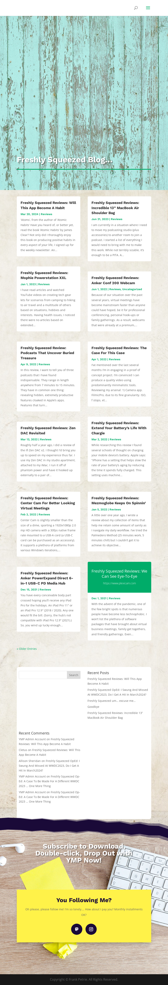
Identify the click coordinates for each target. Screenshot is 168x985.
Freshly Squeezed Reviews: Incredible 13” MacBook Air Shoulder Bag (115, 208)
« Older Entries (27, 649)
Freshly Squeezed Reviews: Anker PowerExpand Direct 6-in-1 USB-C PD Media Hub (47, 578)
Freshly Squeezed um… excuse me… (111, 701)
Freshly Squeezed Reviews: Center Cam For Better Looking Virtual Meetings (48, 503)
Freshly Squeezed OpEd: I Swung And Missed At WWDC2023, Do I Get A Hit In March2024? (49, 765)
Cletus (23, 750)
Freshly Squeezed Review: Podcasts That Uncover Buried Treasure (47, 353)
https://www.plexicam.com (119, 583)
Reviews (46, 214)
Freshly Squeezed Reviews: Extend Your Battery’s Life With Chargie (118, 428)
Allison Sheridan (30, 761)
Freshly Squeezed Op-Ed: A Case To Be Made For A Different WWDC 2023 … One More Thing (49, 781)
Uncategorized (132, 289)
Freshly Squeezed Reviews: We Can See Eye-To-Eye (119, 573)
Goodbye (93, 707)
